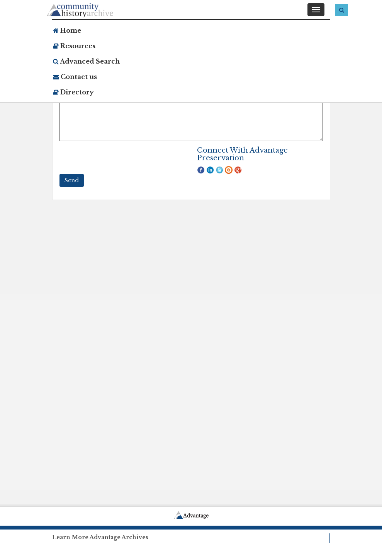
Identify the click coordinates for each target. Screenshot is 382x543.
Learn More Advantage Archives (100, 537)
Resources (74, 46)
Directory (73, 92)
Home (67, 30)
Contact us (75, 77)
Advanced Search (86, 61)
